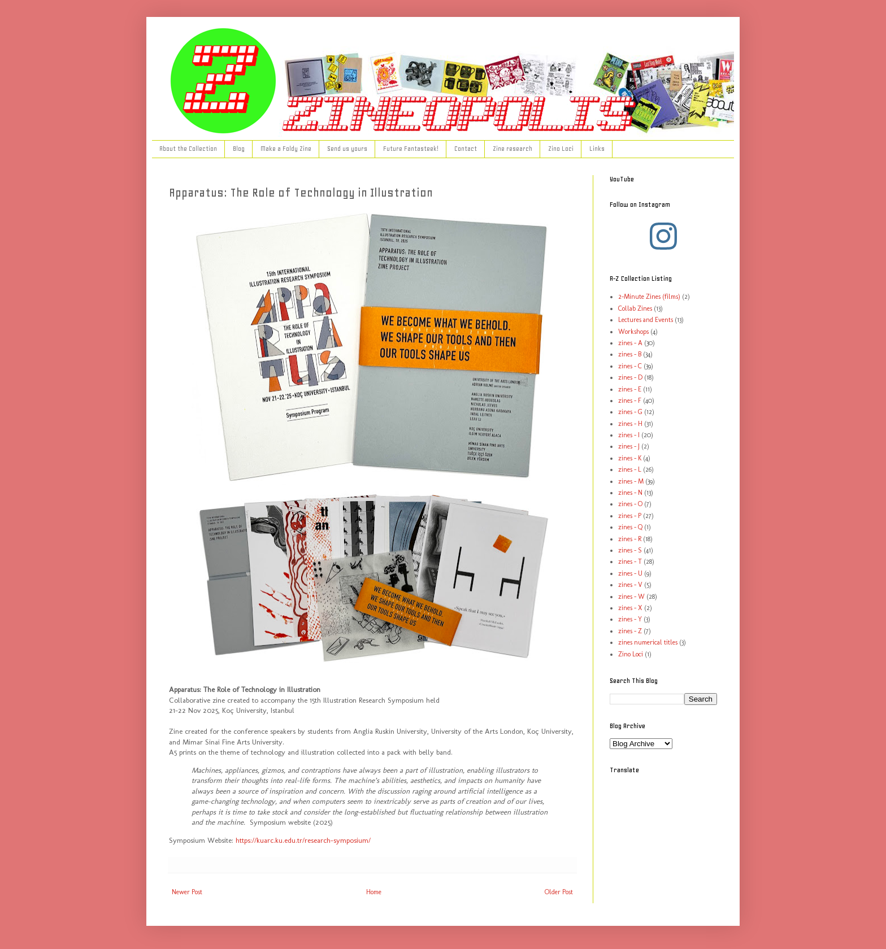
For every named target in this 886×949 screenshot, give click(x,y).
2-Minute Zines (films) (649, 297)
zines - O (630, 504)
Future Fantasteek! (410, 149)
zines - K (629, 458)
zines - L (629, 469)
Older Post (559, 892)
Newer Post (187, 892)
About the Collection (188, 149)
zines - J (629, 446)
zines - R (629, 539)
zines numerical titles (647, 642)
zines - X (630, 608)
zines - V (630, 585)
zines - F (629, 400)
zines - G (630, 412)
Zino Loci (561, 149)
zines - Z (630, 631)
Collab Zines (635, 308)
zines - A (630, 343)
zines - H (630, 424)
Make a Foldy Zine (285, 149)
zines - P (629, 516)
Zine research (512, 149)
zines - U (630, 573)
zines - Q (630, 527)
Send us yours (347, 149)
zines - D (630, 377)
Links (597, 149)
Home (373, 892)
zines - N (630, 493)
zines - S (630, 550)
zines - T (630, 561)
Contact (465, 149)
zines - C (630, 366)
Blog (239, 149)
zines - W (631, 596)
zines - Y (630, 619)
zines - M (631, 481)
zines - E (629, 389)
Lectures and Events (645, 320)
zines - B (629, 354)
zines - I (629, 435)
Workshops (633, 332)
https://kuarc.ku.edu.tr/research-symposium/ (303, 840)
